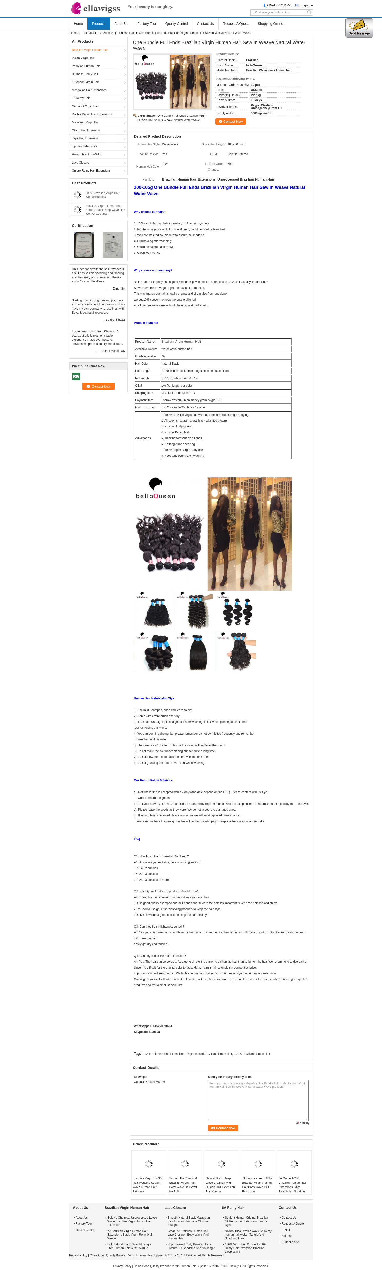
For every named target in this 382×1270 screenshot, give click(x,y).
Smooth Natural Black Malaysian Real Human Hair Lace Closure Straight (188, 1221)
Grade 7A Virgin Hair (85, 106)
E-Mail (286, 1229)
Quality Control (176, 24)
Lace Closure (80, 162)
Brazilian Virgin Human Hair (116, 33)
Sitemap (287, 1236)
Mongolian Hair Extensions (89, 90)
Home (78, 24)
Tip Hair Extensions (84, 146)
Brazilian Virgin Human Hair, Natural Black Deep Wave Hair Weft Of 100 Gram (105, 209)
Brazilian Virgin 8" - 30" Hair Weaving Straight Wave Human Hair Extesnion (147, 1185)
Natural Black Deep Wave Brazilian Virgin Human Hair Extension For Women (220, 1185)
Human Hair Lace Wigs (87, 154)
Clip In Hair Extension (86, 130)
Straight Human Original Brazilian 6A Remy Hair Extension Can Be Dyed (246, 1221)
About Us (122, 24)
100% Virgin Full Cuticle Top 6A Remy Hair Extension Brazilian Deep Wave (245, 1248)
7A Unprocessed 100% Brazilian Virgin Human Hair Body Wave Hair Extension (257, 1185)
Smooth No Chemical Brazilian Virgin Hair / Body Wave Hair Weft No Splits (183, 1185)
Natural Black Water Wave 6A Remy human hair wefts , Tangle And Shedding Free (248, 1234)
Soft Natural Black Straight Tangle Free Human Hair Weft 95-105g (129, 1246)
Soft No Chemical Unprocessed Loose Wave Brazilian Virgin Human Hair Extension (132, 1221)
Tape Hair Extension (85, 138)
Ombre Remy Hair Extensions (91, 170)
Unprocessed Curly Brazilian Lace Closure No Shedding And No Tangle (191, 1246)
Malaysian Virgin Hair (85, 122)
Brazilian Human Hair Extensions (163, 1054)
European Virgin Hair (85, 82)
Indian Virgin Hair (83, 58)
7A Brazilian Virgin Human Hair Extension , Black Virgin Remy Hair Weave (130, 1234)
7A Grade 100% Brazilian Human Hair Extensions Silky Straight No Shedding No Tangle (292, 1187)
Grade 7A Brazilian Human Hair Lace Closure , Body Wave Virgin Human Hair (188, 1234)
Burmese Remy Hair (85, 74)
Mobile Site (290, 1242)
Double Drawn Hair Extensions (92, 114)
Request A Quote (236, 24)
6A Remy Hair (81, 98)
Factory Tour (146, 24)
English (305, 5)
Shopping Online (270, 24)
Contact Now (233, 121)
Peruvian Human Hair (86, 66)
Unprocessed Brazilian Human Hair (209, 1054)
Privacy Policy (78, 1255)
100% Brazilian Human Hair (252, 1054)
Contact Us (205, 24)
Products (98, 24)
